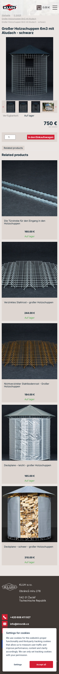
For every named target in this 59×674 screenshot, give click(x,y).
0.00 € (46, 7)
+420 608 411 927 (20, 617)
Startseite (6, 15)
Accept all (41, 664)
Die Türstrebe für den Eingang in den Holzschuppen (24, 222)
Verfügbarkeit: (11, 115)
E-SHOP (17, 15)
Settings (18, 664)
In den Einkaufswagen (40, 137)
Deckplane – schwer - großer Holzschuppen (28, 546)
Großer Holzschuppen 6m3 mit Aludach (19, 18)
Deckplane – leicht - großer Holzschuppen (27, 465)
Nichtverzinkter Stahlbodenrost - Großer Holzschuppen (26, 385)
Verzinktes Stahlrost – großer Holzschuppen (28, 302)
